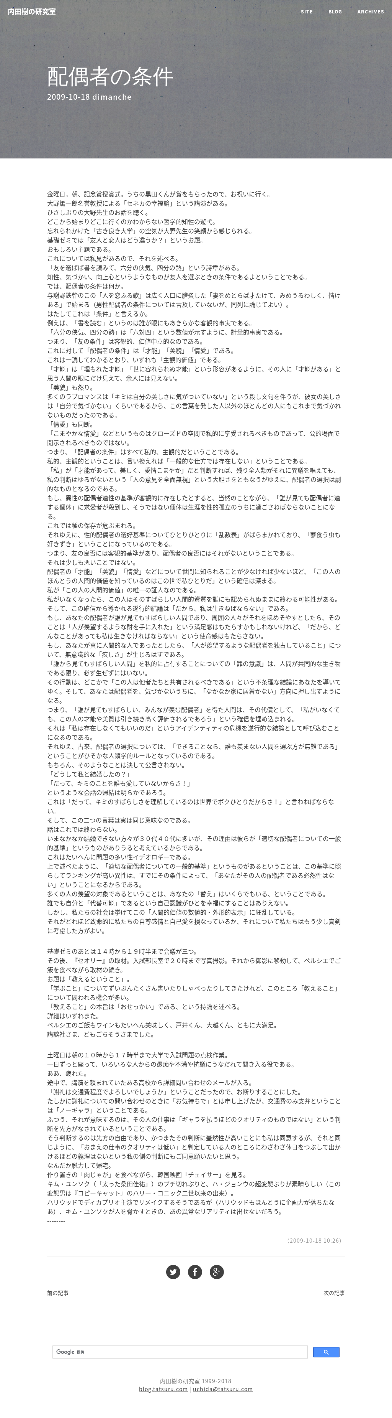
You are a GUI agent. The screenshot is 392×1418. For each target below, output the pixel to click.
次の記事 (334, 1292)
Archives (371, 11)
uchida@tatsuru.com (223, 1389)
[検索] (179, 1352)
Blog (335, 11)
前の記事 (58, 1292)
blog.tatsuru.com (163, 1389)
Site (307, 11)
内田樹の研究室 (32, 11)
